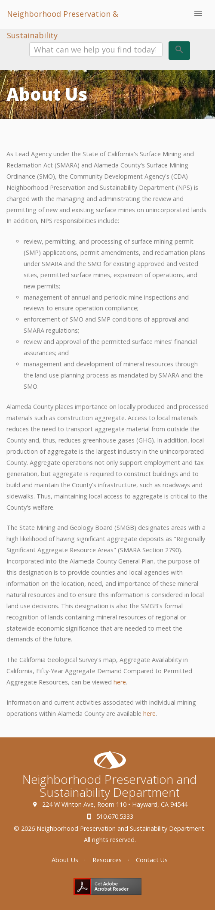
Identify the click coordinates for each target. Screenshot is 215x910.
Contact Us (152, 860)
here (120, 682)
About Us (65, 860)
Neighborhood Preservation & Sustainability (62, 19)
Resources (107, 860)
